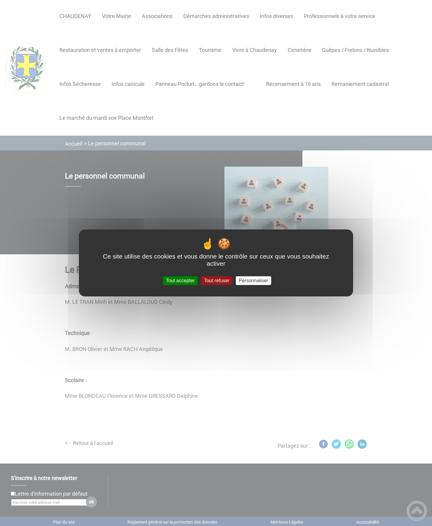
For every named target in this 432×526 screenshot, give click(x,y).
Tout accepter (180, 280)
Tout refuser (216, 280)
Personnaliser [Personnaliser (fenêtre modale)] (253, 280)
